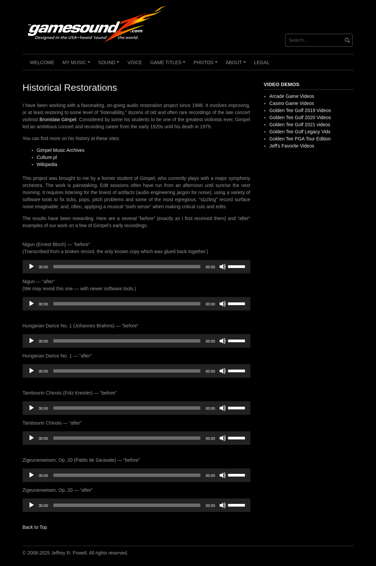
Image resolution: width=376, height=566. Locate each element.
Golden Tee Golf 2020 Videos (300, 117)
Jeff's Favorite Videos (291, 146)
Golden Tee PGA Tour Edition (300, 138)
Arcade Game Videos (291, 96)
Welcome (42, 62)
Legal (261, 62)
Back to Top (35, 527)
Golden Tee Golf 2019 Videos (300, 110)
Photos (206, 65)
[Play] (31, 266)
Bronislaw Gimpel (58, 119)
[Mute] (222, 266)
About (237, 65)
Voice (134, 62)
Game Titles (168, 65)
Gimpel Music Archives (61, 150)
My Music (77, 65)
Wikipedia (47, 164)
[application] (136, 266)
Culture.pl (47, 157)
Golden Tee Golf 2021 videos (299, 124)
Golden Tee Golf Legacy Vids (299, 131)
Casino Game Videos (291, 103)
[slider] (126, 266)
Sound (109, 65)
